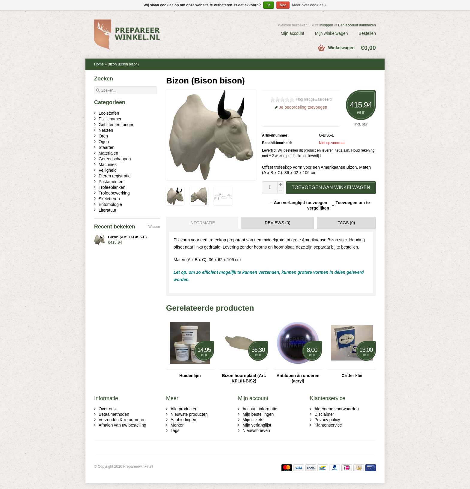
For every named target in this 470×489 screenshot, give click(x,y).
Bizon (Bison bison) (123, 64)
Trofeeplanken (112, 187)
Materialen (108, 153)
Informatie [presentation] (202, 222)
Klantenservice (328, 425)
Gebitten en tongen (116, 124)
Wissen (154, 227)
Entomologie (110, 204)
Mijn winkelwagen (331, 33)
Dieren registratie (115, 176)
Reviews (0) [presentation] (277, 222)
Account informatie (259, 408)
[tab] (200, 223)
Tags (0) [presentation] (346, 222)
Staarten (107, 147)
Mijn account (292, 33)
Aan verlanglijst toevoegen (298, 202)
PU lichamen (110, 118)
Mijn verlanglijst (256, 425)
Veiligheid (108, 170)
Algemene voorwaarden (336, 408)
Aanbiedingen (183, 419)
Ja (268, 5)
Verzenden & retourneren (122, 419)
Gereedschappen (115, 158)
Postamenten (111, 181)
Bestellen (367, 33)
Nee (283, 5)
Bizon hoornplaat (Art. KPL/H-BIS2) (244, 378)
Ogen (104, 141)
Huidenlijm (190, 375)
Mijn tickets (252, 419)
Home (99, 64)
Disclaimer (324, 414)
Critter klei (351, 375)
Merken (178, 425)
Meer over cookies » (309, 5)
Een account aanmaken (357, 25)
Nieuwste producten (189, 414)
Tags (175, 430)
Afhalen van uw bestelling (122, 425)
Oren (103, 136)
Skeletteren (109, 198)
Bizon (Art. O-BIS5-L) (127, 237)
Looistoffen (109, 113)
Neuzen (106, 130)
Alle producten (184, 408)
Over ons (107, 408)
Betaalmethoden (114, 414)
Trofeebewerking (114, 193)
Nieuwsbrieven (256, 430)
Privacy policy (327, 419)
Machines (108, 164)
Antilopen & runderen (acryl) (297, 378)
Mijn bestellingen (258, 414)
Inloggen (326, 25)
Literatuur (107, 210)
